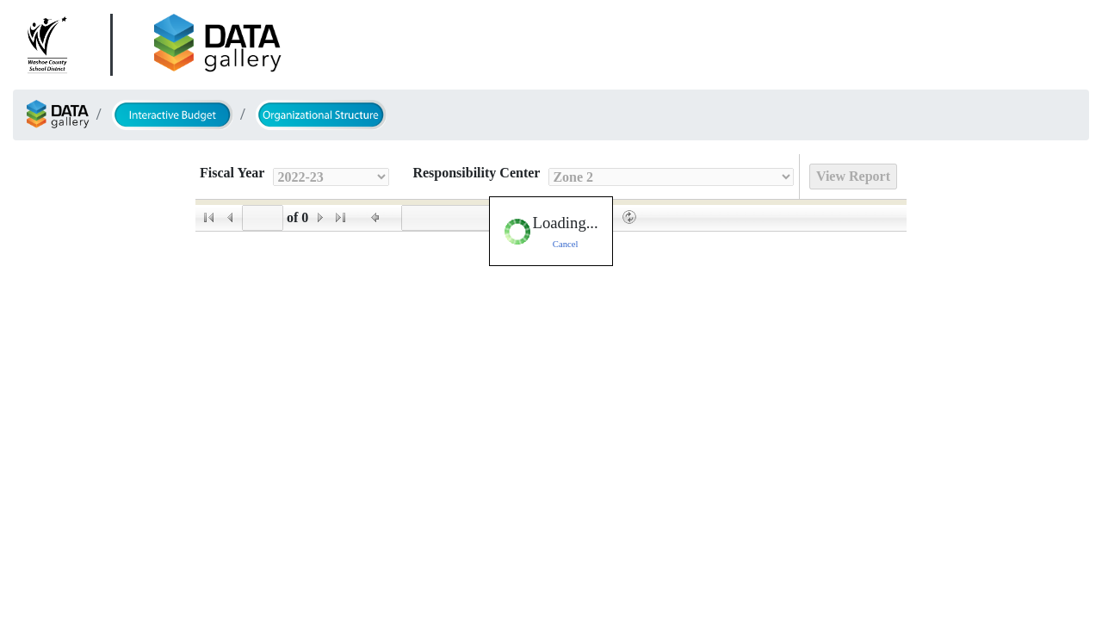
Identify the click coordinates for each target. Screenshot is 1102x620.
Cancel (566, 244)
